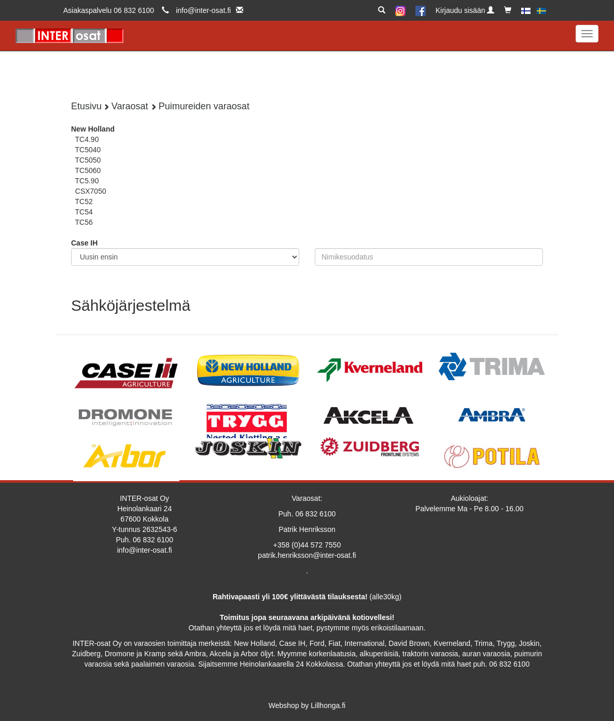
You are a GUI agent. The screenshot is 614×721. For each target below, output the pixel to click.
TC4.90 (87, 139)
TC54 (84, 212)
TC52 (84, 201)
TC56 (84, 222)
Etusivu (86, 106)
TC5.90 (87, 181)
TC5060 (88, 170)
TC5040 (88, 150)
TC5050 (88, 160)
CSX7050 (90, 191)
